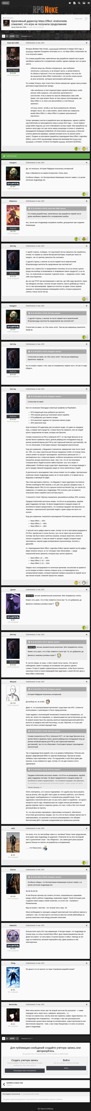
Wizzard (13, 669)
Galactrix (13, 904)
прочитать (59, 126)
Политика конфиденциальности (48, 1090)
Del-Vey (13, 241)
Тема (34, 1090)
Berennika (13, 983)
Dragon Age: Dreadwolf (64, 134)
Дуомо (13, 579)
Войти (66, 1047)
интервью (28, 51)
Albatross (13, 196)
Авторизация (9, 18)
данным (44, 136)
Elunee (13, 851)
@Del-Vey (28, 585)
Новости (41, 27)
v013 (13, 810)
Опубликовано (34, 43)
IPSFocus (50, 1088)
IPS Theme (41, 1088)
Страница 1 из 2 (26, 36)
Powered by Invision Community (45, 1102)
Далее (12, 36)
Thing (13, 942)
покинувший (52, 49)
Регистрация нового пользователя (25, 1049)
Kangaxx (13, 157)
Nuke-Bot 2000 (21, 27)
